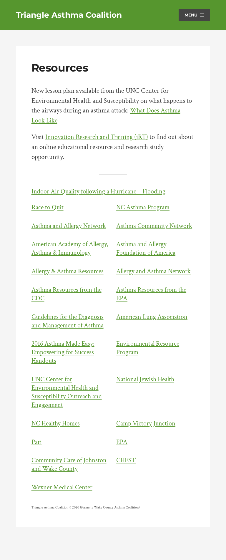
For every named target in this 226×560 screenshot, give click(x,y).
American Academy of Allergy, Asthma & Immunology (60, 261)
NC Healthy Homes (57, 440)
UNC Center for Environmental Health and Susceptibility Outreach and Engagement (67, 409)
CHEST (126, 477)
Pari (36, 459)
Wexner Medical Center (63, 504)
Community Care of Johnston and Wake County (70, 481)
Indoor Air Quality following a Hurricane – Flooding (101, 191)
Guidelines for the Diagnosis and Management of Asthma (69, 338)
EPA (122, 459)
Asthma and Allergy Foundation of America (146, 257)
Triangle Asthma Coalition (70, 15)
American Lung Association (153, 334)
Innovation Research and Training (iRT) (98, 137)
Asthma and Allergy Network (70, 226)
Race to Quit (48, 207)
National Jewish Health (146, 396)
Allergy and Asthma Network (155, 288)
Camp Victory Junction (146, 440)
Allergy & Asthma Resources (69, 288)
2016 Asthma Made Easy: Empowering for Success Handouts (64, 369)
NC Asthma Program (144, 207)
